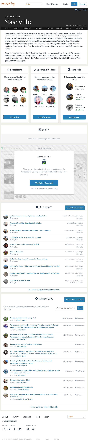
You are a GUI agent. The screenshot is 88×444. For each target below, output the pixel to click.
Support (27, 417)
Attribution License (80, 25)
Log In (83, 4)
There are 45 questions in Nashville (44, 407)
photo (66, 25)
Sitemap (56, 439)
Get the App (74, 117)
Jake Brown (21, 375)
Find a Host (14, 117)
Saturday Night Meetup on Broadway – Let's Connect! (30, 230)
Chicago (59, 28)
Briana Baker (21, 346)
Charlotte (49, 28)
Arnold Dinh (21, 330)
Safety (65, 4)
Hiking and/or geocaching (19, 380)
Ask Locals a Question (74, 299)
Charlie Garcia (22, 382)
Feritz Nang (21, 356)
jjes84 (72, 25)
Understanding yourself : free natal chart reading (28, 259)
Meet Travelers (44, 117)
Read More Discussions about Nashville (44, 290)
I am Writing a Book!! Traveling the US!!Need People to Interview (34, 273)
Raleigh (68, 28)
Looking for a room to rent (20, 280)
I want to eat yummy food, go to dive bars (26, 344)
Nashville (79, 218)
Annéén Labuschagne (25, 399)
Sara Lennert (21, 320)
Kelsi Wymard (22, 366)
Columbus (38, 28)
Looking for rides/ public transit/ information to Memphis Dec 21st (35, 266)
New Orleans (79, 28)
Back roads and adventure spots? (23, 318)
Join (74, 4)
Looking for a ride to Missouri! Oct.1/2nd (25, 237)
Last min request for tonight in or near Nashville (28, 216)
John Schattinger (23, 389)
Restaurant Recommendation (21, 387)
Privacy (47, 439)
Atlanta (16, 28)
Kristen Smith (22, 339)
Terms (38, 439)
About (5, 417)
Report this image (81, 9)
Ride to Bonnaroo (16, 252)
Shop (46, 417)
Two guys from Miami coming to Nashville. (25, 223)
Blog (38, 417)
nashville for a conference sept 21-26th (24, 244)
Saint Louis (27, 28)
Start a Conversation (75, 208)
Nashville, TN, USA (76, 283)
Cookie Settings (9, 421)
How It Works (52, 4)
